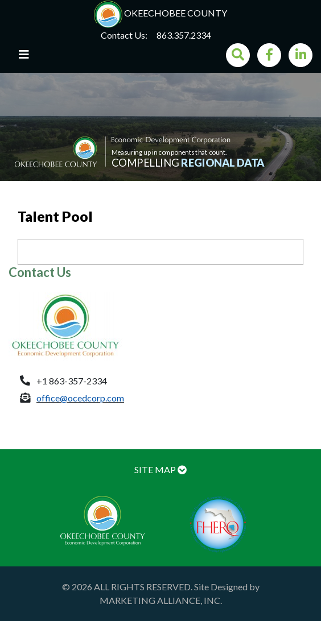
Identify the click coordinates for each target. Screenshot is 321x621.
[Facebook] (269, 55)
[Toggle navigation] (24, 57)
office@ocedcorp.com (80, 397)
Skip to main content (0, 0)
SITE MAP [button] (160, 469)
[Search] (238, 55)
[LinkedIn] (300, 55)
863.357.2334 (184, 35)
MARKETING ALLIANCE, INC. (161, 600)
